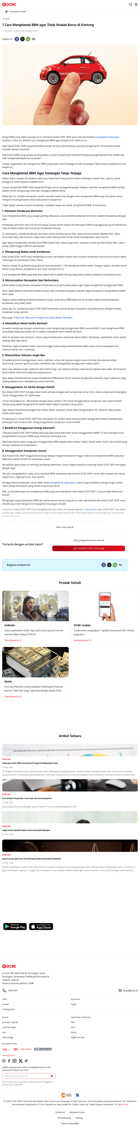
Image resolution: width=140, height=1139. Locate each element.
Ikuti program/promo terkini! (89, 540)
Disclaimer (60, 1112)
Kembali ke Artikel (15, 11)
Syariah (5, 1004)
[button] (51, 1076)
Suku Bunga (7, 1037)
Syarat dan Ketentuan (80, 1017)
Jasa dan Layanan (10, 1022)
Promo (5, 1017)
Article (73, 1032)
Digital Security (77, 1037)
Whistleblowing (64, 1117)
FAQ (73, 1022)
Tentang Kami (8, 1009)
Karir (73, 1027)
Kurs (4, 1032)
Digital (74, 1004)
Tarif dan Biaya (9, 1027)
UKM (4, 999)
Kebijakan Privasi (77, 1112)
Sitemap (79, 1117)
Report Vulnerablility (70, 1123)
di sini (125, 1104)
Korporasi (75, 999)
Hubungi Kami (8, 1055)
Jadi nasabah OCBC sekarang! (88, 548)
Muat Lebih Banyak (65, 527)
